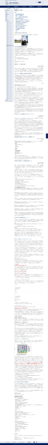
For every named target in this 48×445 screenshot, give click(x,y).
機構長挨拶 (7, 14)
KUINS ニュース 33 (9, 64)
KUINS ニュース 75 (9, 91)
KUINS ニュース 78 (9, 76)
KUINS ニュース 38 (9, 37)
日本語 (39, 2)
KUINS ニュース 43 (9, 94)
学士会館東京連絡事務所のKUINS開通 (21, 381)
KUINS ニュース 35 (9, 53)
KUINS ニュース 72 (9, 26)
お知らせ (16, 433)
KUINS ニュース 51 (9, 52)
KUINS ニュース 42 (9, 98)
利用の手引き (16, 6)
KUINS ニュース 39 (9, 33)
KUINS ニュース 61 (9, 83)
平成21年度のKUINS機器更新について (22, 217)
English (42, 2)
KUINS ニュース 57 (9, 23)
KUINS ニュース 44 (9, 90)
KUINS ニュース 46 (9, 79)
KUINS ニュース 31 (9, 75)
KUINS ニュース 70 (9, 34)
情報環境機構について (9, 8)
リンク (24, 305)
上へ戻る (42, 83)
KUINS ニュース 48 (9, 68)
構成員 (6, 15)
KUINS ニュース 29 (9, 86)
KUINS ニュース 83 (9, 49)
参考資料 (14, 8)
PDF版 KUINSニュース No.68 (17, 439)
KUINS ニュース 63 (9, 72)
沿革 (6, 11)
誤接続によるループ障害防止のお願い (22, 338)
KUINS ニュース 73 (9, 22)
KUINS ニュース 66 (9, 56)
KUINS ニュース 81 (9, 60)
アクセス (37, 2)
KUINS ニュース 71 (9, 30)
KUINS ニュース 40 (9, 29)
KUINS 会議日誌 (18, 393)
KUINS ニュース (8, 99)
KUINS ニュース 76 (9, 87)
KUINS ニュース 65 (9, 61)
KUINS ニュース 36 (9, 48)
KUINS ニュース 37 (9, 42)
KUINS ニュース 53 (9, 41)
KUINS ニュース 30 (9, 80)
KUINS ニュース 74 (9, 95)
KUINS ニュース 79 (9, 71)
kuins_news (17, 8)
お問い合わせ (40, 6)
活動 (6, 18)
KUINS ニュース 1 (9, 38)
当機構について (31, 6)
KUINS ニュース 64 (9, 67)
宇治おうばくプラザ (24, 118)
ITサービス (24, 6)
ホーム (8, 6)
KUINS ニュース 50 (9, 57)
